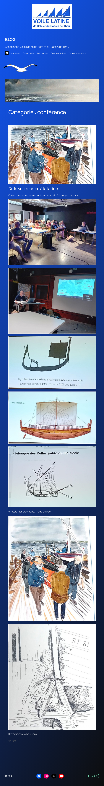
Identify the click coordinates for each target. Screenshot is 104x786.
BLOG (10, 39)
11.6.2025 (12, 741)
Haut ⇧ (93, 776)
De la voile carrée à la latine (33, 188)
